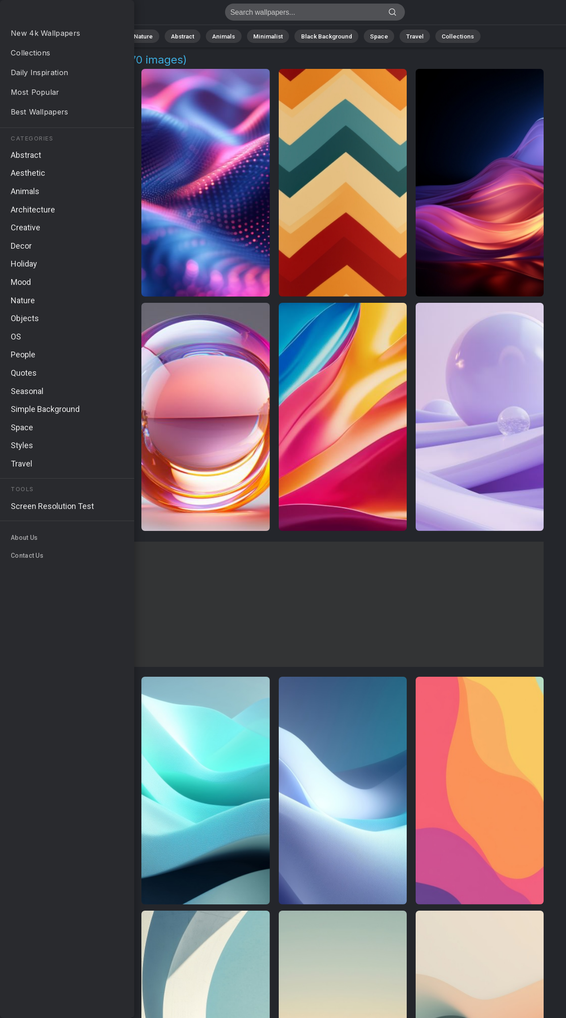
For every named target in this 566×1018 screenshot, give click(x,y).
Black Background (322, 35)
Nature (154, 35)
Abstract (191, 35)
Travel (405, 35)
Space (372, 35)
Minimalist (269, 35)
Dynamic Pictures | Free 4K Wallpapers (54, 14)
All (126, 35)
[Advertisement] (274, 604)
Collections (445, 35)
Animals (229, 35)
